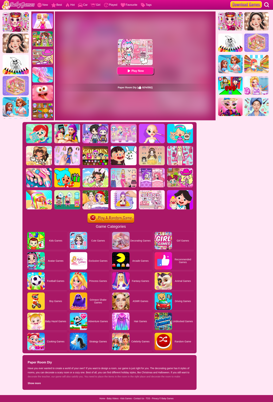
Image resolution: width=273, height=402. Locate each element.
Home (102, 398)
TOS (148, 398)
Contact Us (139, 398)
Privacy (155, 398)
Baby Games (167, 398)
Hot (70, 4)
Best (56, 4)
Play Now (135, 71)
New (42, 4)
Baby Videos (113, 398)
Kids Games (126, 398)
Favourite (128, 4)
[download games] (246, 1)
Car (83, 4)
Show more (34, 383)
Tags (146, 4)
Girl (95, 4)
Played (110, 4)
